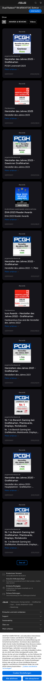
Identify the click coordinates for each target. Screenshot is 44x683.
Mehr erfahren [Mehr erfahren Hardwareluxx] (12, 118)
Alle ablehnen (12, 678)
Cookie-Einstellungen (22, 673)
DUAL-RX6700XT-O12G (24, 605)
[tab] (4, 22)
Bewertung (14, 607)
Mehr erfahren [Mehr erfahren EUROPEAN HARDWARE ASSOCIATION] (12, 219)
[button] (3, 3)
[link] (22, 3)
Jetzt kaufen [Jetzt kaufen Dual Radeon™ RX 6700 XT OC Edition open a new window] (35, 11)
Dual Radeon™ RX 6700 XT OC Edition (20, 8)
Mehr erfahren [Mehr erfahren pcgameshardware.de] (12, 69)
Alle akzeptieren (32, 678)
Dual (12, 605)
